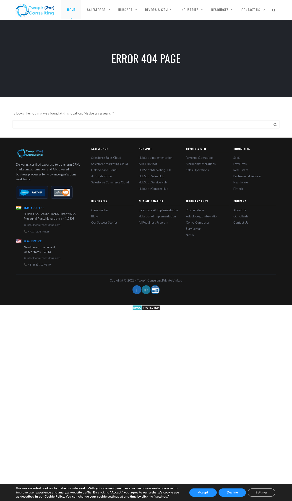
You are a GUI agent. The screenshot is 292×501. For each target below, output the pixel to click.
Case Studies (99, 210)
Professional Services (247, 176)
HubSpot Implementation (155, 157)
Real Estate (240, 170)
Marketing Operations (201, 164)
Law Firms (240, 164)
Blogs (95, 216)
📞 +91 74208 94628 (37, 231)
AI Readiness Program (153, 222)
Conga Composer (197, 222)
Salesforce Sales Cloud (106, 157)
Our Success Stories (104, 222)
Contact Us (250, 9)
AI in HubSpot (148, 164)
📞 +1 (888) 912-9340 (37, 264)
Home (71, 9)
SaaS (236, 157)
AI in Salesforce (101, 176)
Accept (203, 492)
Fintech (238, 188)
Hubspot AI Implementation (157, 216)
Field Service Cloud (104, 170)
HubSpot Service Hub (153, 182)
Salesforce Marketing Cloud (109, 164)
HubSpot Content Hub (153, 188)
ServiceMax (193, 228)
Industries (189, 9)
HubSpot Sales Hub (151, 176)
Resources (220, 9)
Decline (232, 492)
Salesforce (96, 9)
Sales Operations (197, 170)
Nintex (190, 235)
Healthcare (240, 182)
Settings (262, 492)
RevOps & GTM (156, 9)
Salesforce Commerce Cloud (110, 182)
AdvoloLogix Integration (202, 216)
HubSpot (125, 9)
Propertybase (195, 210)
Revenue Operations (199, 157)
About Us (239, 210)
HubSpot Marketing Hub (155, 170)
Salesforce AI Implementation (158, 210)
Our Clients (240, 216)
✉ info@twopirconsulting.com (42, 225)
